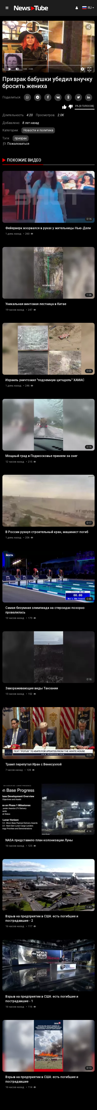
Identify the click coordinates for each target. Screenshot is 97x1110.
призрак (21, 138)
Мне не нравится (70, 107)
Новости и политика (38, 130)
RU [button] (87, 8)
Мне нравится (64, 107)
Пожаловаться (15, 144)
